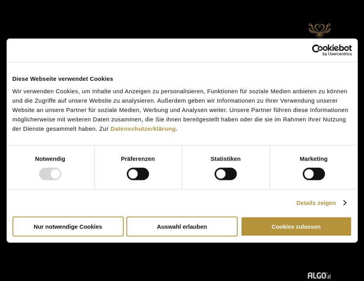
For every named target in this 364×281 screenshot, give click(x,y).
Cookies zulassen (296, 226)
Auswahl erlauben (182, 226)
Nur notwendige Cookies (68, 226)
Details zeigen (316, 202)
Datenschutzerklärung (143, 128)
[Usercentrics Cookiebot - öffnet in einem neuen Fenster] (318, 50)
